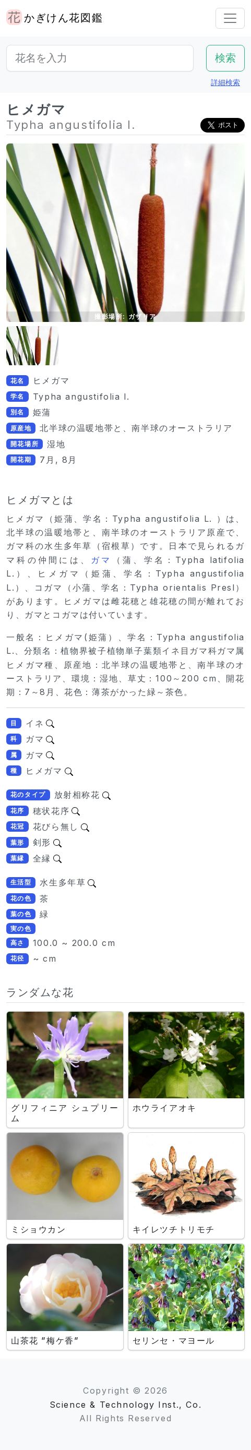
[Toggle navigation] (230, 18)
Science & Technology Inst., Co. (126, 1404)
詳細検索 (225, 82)
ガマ (101, 560)
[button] (32, 345)
